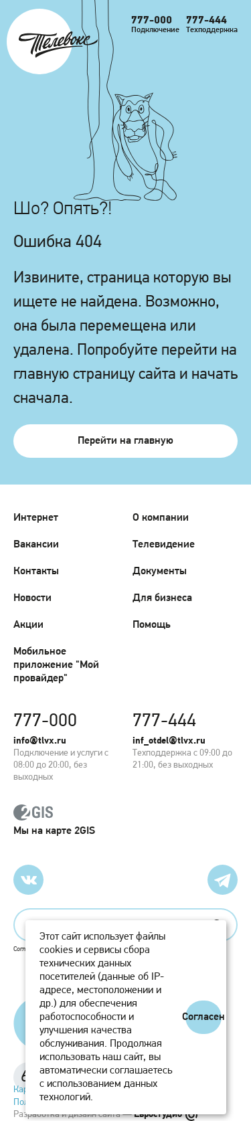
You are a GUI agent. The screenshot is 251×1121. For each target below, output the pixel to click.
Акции (28, 625)
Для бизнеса (162, 598)
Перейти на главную (125, 441)
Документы (160, 571)
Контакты (36, 571)
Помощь (152, 625)
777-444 (206, 20)
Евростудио (165, 1115)
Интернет (35, 518)
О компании (161, 518)
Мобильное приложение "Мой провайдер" (56, 665)
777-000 (151, 20)
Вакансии (36, 544)
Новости (32, 598)
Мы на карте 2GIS (125, 820)
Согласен (203, 1017)
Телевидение (164, 544)
